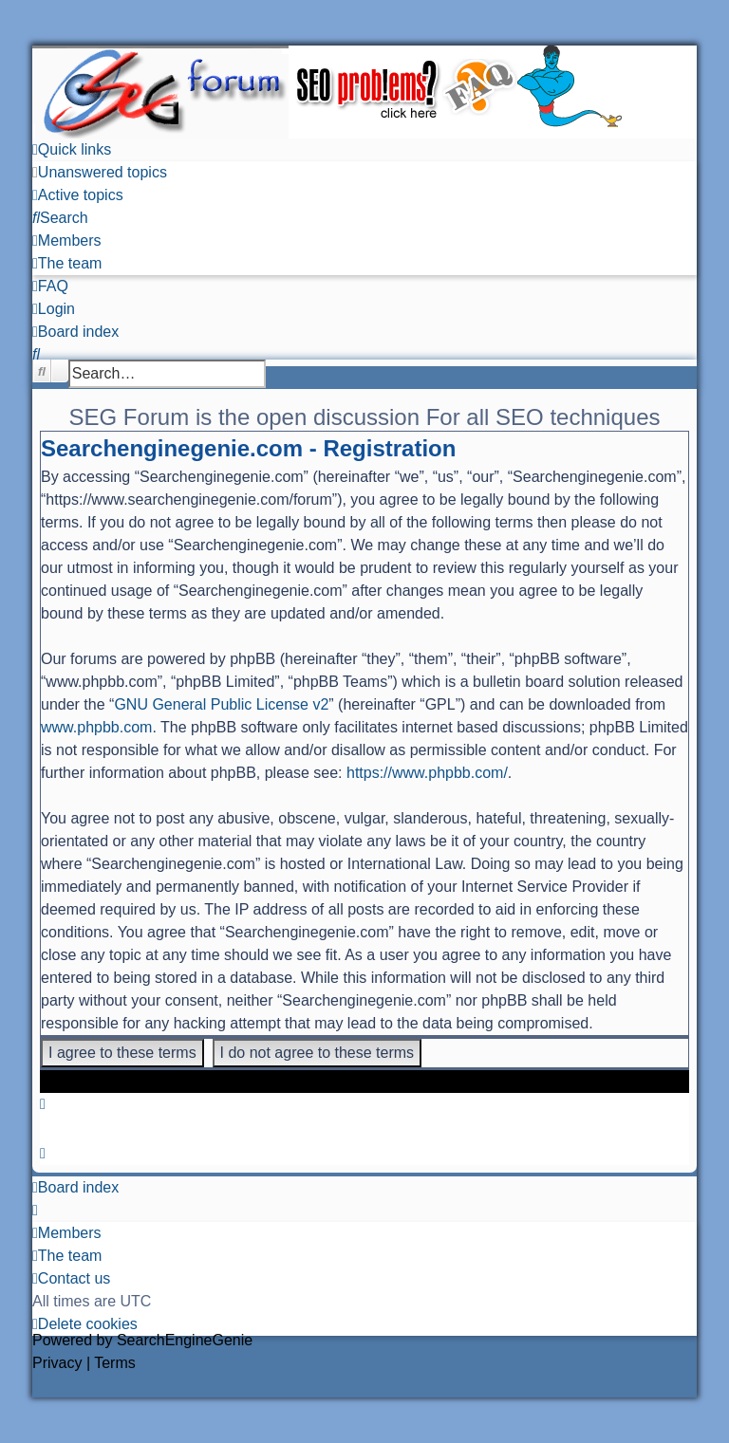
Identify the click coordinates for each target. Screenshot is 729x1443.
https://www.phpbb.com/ (427, 773)
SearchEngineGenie (184, 1340)
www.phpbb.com (96, 727)
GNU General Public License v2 (221, 704)
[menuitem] (99, 172)
